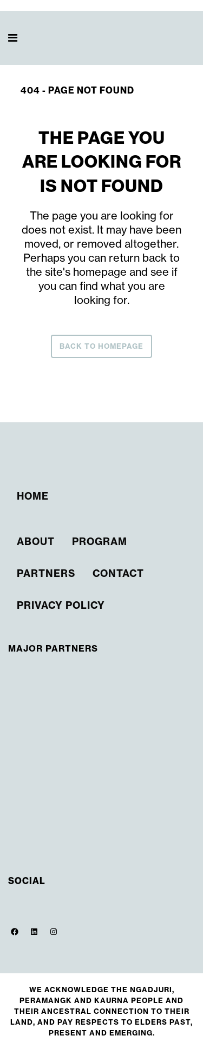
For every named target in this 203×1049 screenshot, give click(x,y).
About (36, 541)
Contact (118, 573)
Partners (46, 573)
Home (33, 496)
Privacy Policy (61, 605)
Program (99, 541)
